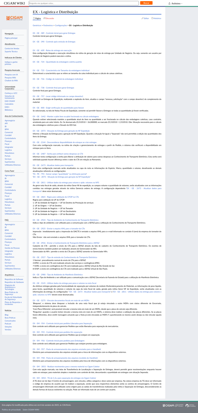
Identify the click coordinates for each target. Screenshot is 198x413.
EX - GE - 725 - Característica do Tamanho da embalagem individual (61, 70)
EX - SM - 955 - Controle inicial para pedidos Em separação (57, 332)
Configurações (61, 25)
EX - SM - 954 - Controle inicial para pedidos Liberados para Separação (62, 323)
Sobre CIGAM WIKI (31, 409)
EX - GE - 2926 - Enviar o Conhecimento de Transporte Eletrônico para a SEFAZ (66, 243)
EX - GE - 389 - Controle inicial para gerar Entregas (54, 33)
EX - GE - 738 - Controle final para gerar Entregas (53, 88)
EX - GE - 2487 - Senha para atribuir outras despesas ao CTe (58, 154)
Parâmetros (48, 25)
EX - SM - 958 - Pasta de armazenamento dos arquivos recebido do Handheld (65, 358)
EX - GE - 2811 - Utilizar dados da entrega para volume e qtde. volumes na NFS (66, 182)
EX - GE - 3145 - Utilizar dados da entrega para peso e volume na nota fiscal (64, 283)
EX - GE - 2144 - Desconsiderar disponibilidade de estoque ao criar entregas (64, 142)
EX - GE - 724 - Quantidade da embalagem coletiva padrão (57, 62)
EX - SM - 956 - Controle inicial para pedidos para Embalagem (58, 340)
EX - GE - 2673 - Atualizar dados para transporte (53, 165)
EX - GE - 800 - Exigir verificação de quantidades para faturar (58, 108)
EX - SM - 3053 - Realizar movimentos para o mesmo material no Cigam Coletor (66, 366)
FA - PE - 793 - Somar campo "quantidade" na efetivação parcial (59, 174)
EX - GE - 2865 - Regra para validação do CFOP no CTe (56, 197)
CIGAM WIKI (14, 3)
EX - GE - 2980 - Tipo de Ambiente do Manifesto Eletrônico (58, 274)
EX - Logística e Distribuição (81, 25)
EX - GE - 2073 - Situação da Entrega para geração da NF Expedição (61, 131)
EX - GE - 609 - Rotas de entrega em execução (52, 50)
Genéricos (37, 25)
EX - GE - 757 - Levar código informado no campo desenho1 (58, 96)
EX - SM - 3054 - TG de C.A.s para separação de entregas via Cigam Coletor (64, 378)
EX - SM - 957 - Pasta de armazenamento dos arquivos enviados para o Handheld (67, 349)
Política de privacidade (11, 409)
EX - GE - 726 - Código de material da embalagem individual (58, 79)
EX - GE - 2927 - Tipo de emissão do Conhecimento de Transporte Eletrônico (65, 257)
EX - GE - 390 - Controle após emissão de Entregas (54, 41)
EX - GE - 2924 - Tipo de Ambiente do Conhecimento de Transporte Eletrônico (65, 220)
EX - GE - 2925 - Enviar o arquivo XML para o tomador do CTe (59, 228)
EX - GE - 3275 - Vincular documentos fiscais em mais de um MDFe (61, 300)
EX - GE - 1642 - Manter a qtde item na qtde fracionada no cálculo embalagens (66, 116)
